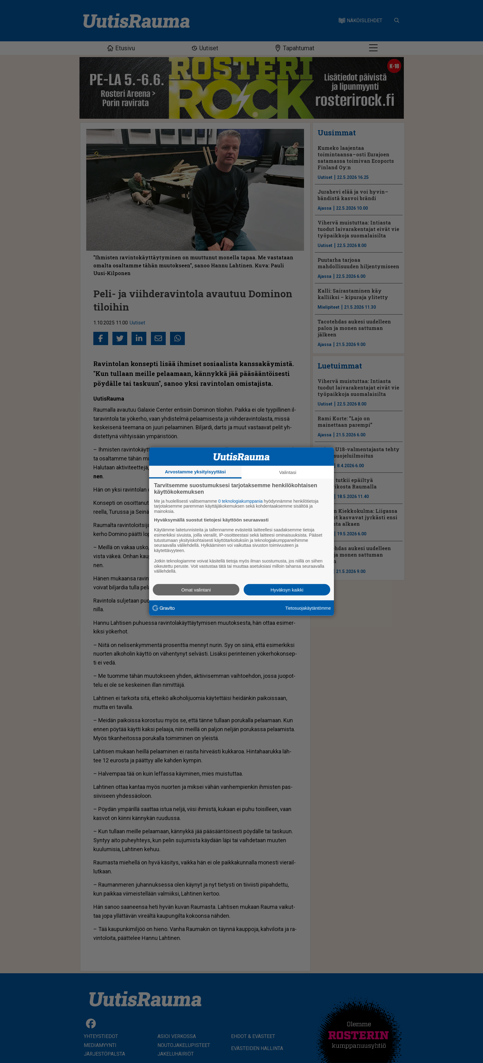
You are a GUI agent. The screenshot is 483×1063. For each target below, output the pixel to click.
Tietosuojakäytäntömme (308, 607)
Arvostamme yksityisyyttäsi (195, 471)
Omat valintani (196, 589)
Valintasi (287, 472)
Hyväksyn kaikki (286, 589)
